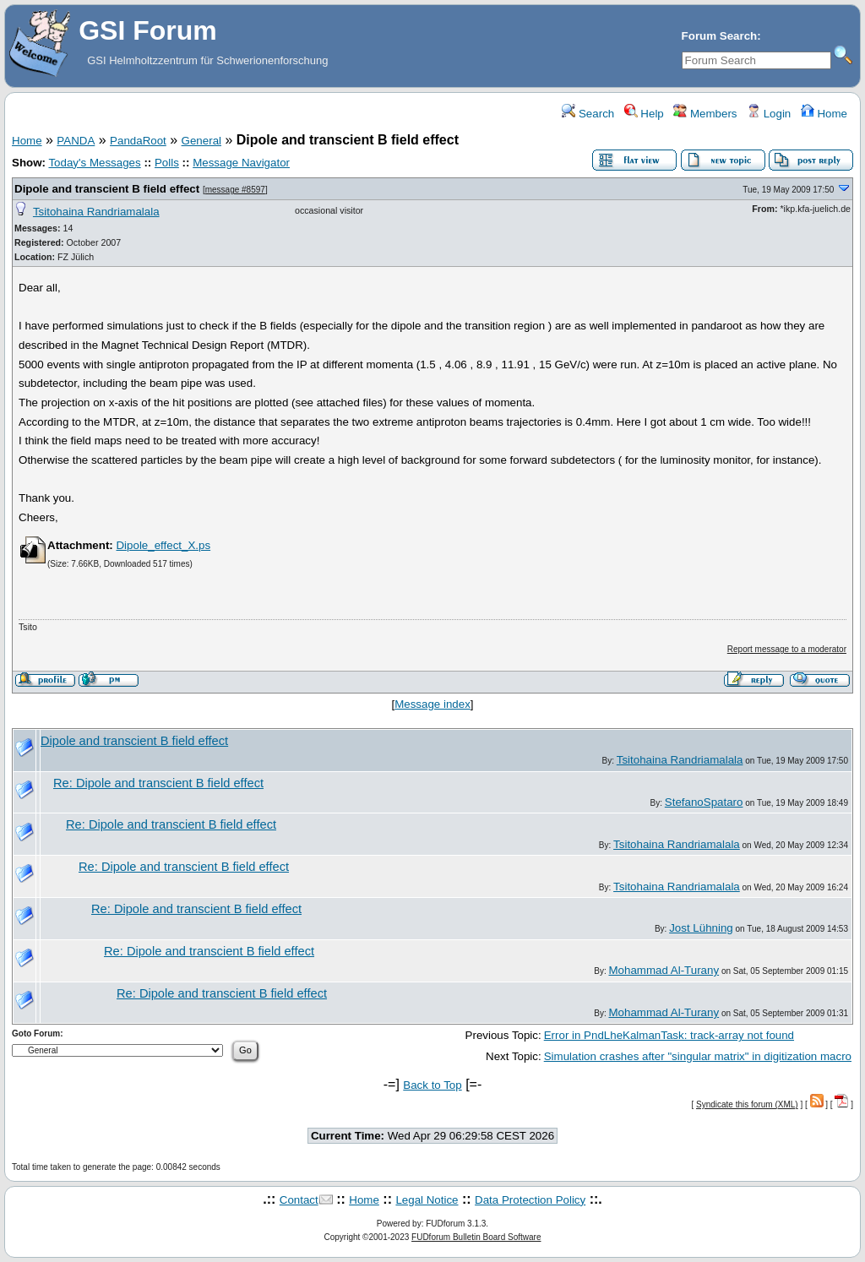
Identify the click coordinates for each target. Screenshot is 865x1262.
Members (705, 113)
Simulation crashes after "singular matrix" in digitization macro (697, 1056)
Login (769, 113)
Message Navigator (241, 162)
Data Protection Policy (530, 1200)
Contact (299, 1200)
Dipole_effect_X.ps (163, 545)
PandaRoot (138, 140)
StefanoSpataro (704, 802)
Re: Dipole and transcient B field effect (158, 783)
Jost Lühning (701, 928)
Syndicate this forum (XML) (747, 1104)
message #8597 (235, 189)
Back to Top (432, 1085)
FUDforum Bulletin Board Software (476, 1237)
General (201, 140)
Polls (167, 162)
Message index (432, 704)
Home (824, 113)
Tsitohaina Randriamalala (96, 211)
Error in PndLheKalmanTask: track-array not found (669, 1035)
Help (644, 113)
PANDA (76, 140)
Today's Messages (94, 162)
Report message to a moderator (786, 649)
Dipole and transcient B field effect (106, 188)
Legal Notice (426, 1200)
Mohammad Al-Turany (663, 970)
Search (588, 113)
